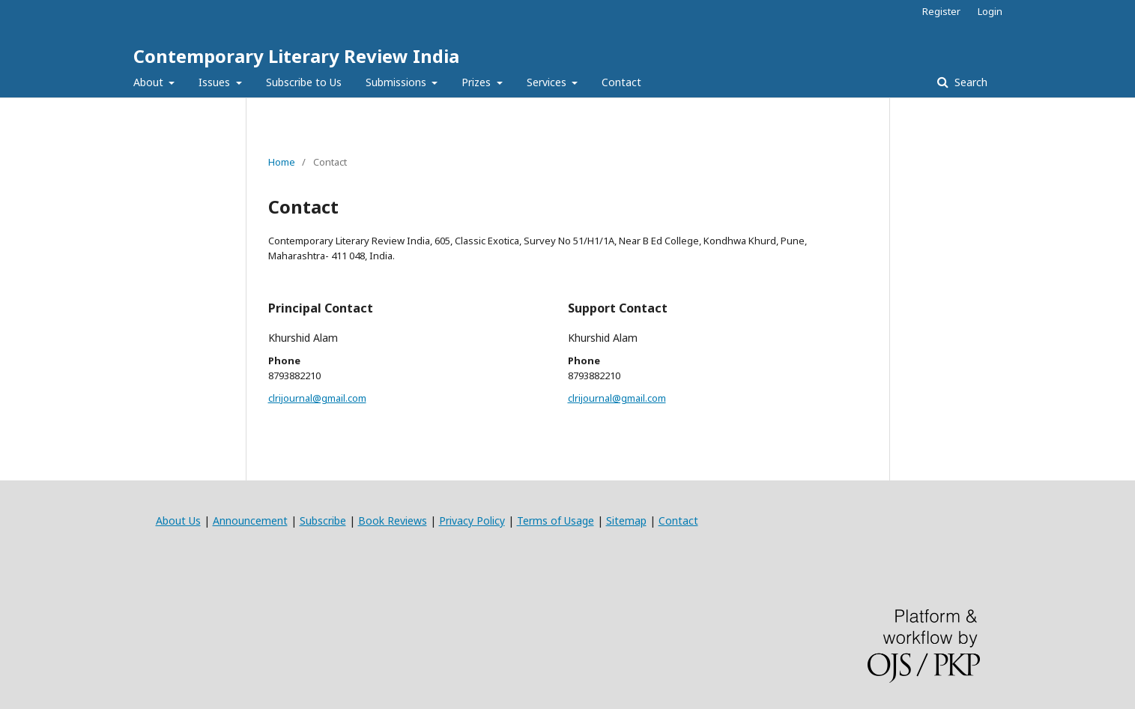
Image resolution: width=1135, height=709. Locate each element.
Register (941, 11)
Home (281, 162)
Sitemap (626, 520)
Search (969, 82)
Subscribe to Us (304, 82)
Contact (621, 82)
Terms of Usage (555, 520)
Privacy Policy (472, 520)
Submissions (397, 82)
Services (548, 82)
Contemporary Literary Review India (296, 55)
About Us (178, 520)
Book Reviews (392, 520)
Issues (216, 82)
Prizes (477, 82)
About (149, 82)
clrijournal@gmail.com (317, 398)
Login (990, 11)
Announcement (250, 520)
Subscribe (323, 520)
